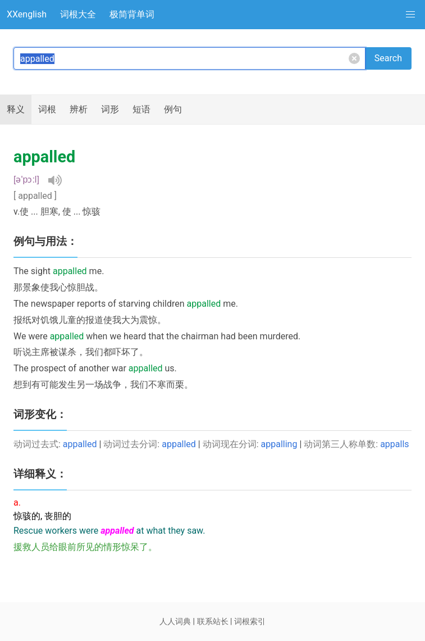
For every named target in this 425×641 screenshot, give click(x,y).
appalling (279, 444)
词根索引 (250, 621)
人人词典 (175, 621)
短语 (141, 109)
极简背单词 (131, 14)
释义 (16, 109)
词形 (110, 109)
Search (388, 58)
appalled (80, 444)
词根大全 (78, 14)
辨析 (79, 109)
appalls (394, 444)
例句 (173, 109)
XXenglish (27, 14)
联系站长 (213, 621)
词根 (47, 109)
